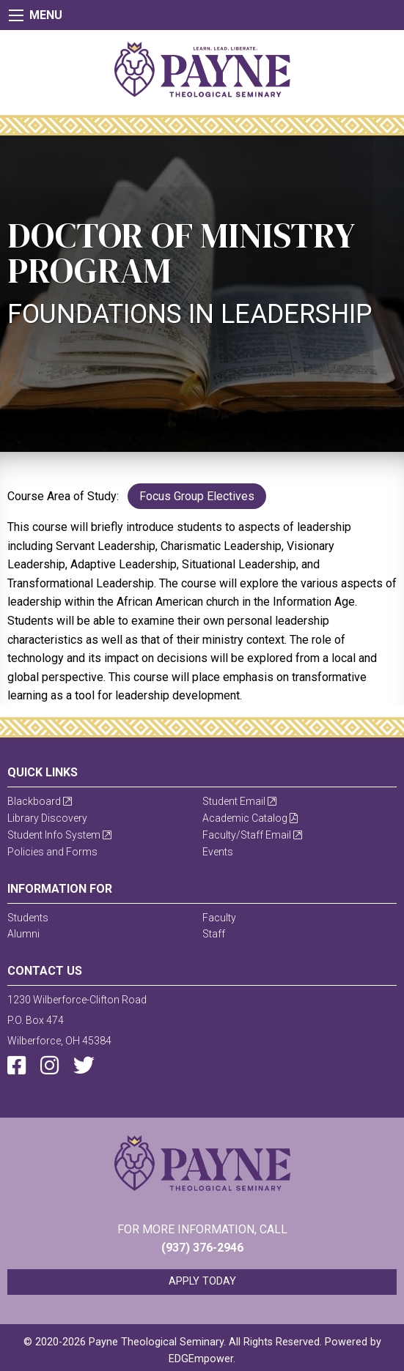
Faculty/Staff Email (252, 835)
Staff (213, 934)
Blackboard (39, 801)
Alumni (23, 934)
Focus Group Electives (196, 496)
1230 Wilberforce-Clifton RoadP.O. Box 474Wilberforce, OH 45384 (77, 1020)
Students (27, 918)
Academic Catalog (250, 818)
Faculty (219, 918)
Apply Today (202, 1281)
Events (217, 852)
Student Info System (59, 835)
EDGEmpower (201, 1359)
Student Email (239, 801)
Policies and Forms (52, 852)
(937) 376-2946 (202, 1248)
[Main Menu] (16, 15)
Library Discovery (47, 818)
